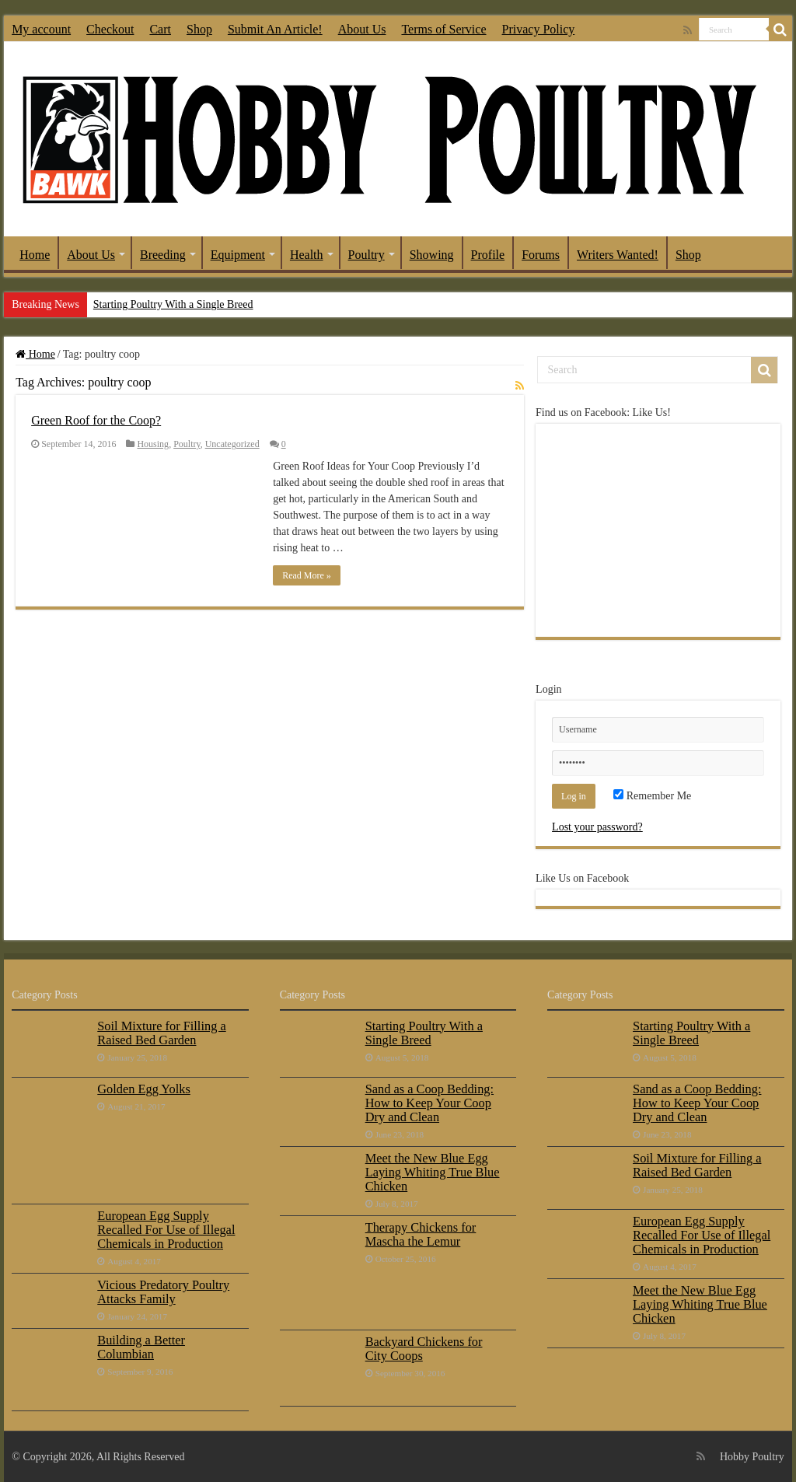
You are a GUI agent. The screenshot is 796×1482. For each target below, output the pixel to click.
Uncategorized (232, 444)
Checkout (110, 29)
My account (41, 29)
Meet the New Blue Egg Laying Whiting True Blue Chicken (432, 1172)
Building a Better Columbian (141, 1347)
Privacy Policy (538, 29)
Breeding (163, 254)
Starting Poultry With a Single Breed (173, 304)
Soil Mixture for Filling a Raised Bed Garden (161, 1033)
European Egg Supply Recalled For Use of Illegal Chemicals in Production (166, 1229)
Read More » (306, 575)
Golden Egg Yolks (143, 1089)
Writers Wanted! (617, 254)
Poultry (366, 254)
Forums (541, 254)
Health (306, 254)
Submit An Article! (275, 29)
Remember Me (652, 796)
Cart (160, 29)
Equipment (238, 254)
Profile (488, 254)
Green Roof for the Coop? (96, 420)
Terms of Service (443, 29)
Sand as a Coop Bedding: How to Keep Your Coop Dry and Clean (429, 1103)
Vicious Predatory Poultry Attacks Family (163, 1292)
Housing (153, 444)
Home (34, 254)
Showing (432, 254)
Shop (199, 29)
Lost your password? (597, 827)
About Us (362, 29)
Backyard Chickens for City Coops (424, 1348)
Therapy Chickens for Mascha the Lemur (421, 1234)
